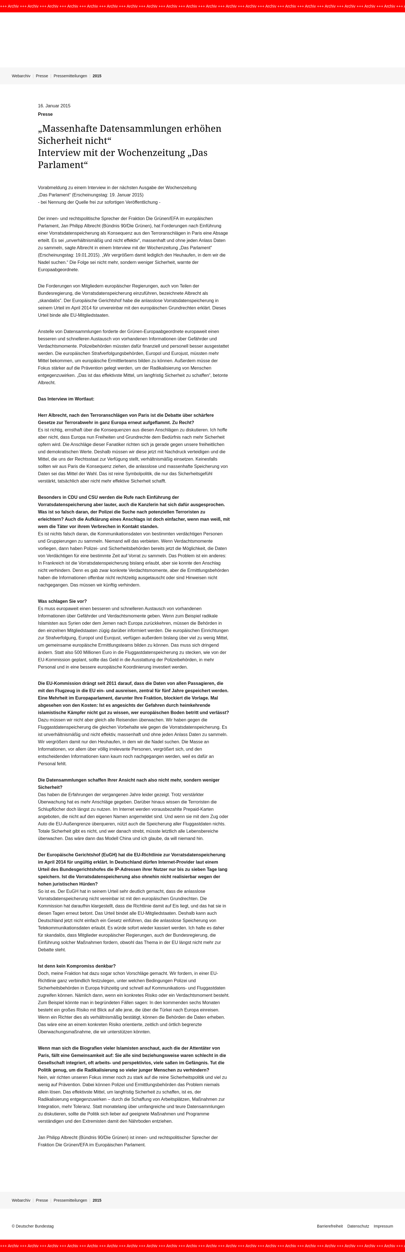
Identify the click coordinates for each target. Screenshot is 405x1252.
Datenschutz (358, 1226)
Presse (42, 76)
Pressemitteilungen (70, 76)
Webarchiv (21, 76)
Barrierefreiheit (330, 1226)
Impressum (383, 1226)
